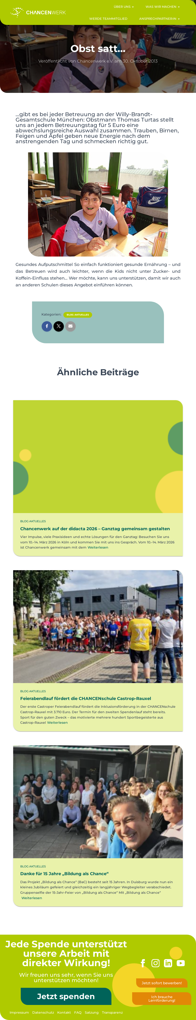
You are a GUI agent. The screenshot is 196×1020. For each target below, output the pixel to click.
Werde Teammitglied (105, 20)
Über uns (121, 8)
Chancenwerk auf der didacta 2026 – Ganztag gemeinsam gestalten (95, 528)
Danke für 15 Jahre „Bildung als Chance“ (64, 873)
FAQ (78, 1012)
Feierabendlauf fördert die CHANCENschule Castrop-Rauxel (85, 698)
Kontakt (64, 1012)
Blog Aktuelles (78, 314)
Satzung (92, 1012)
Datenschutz (43, 1012)
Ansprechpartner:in (156, 20)
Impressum (19, 1012)
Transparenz (112, 1012)
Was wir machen (160, 8)
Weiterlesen (98, 547)
